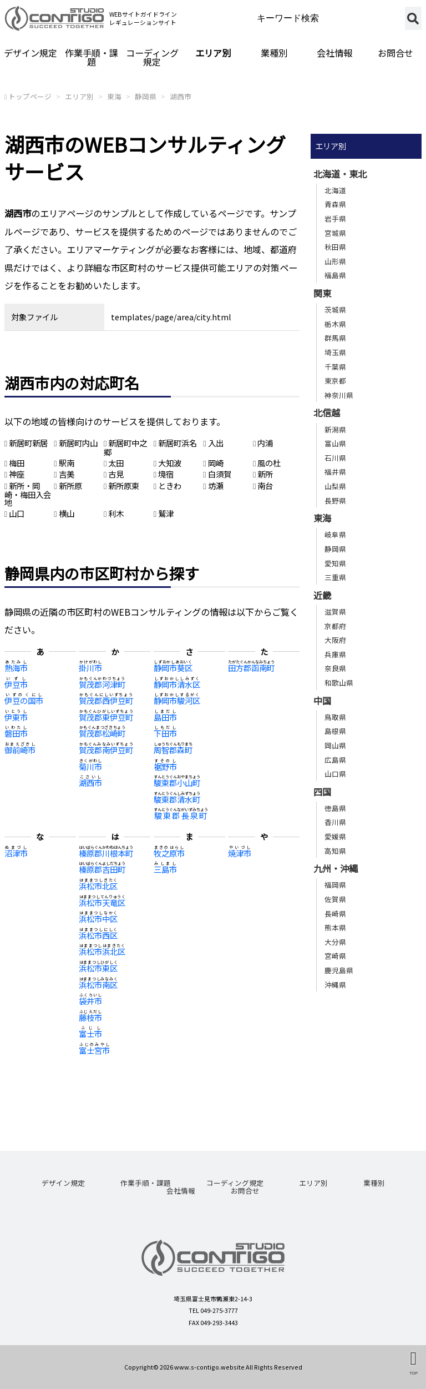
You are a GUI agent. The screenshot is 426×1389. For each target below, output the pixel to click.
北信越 (326, 412)
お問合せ (245, 1190)
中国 (322, 700)
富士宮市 (94, 1050)
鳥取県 (335, 717)
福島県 (335, 275)
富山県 (335, 443)
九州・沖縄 (335, 868)
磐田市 (16, 733)
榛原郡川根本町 (106, 853)
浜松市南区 (98, 984)
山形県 (335, 261)
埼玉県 (335, 352)
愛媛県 (335, 836)
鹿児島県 (338, 970)
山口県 (335, 773)
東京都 (335, 380)
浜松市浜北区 (102, 951)
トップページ (30, 96)
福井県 (335, 471)
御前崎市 (20, 750)
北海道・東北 (340, 173)
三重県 (335, 577)
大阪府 (335, 640)
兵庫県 (335, 654)
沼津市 (16, 853)
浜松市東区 (98, 968)
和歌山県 (338, 682)
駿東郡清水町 (177, 799)
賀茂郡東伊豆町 (106, 717)
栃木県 (335, 324)
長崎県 (335, 913)
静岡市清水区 (177, 684)
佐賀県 (335, 899)
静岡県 (145, 96)
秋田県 (335, 246)
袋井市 (90, 1000)
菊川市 (90, 766)
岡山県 (335, 745)
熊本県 (335, 927)
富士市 (90, 1033)
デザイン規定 (30, 52)
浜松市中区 (98, 918)
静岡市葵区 (173, 667)
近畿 (322, 595)
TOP (413, 1372)
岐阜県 (335, 534)
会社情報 (334, 52)
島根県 (335, 731)
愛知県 (335, 563)
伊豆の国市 (23, 700)
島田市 (165, 717)
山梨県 (335, 486)
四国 (322, 791)
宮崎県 (335, 955)
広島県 (335, 759)
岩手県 (335, 218)
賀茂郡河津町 (102, 684)
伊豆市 (16, 684)
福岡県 (335, 884)
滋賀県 (335, 611)
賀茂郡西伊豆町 (106, 700)
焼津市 (239, 853)
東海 (114, 96)
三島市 (165, 869)
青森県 (335, 204)
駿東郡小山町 (177, 782)
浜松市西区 (98, 935)
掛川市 (90, 667)
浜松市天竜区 (102, 902)
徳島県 (335, 808)
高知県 (335, 851)
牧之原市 (169, 853)
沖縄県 (335, 984)
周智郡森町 (173, 750)
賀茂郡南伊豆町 (106, 750)
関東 (322, 293)
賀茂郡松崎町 (102, 733)
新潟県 (335, 429)
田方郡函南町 (251, 667)
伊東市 (16, 717)
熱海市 (16, 667)
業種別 (274, 52)
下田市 (165, 733)
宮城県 (335, 233)
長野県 (335, 500)
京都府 (335, 626)
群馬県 (335, 338)
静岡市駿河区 (177, 700)
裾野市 (165, 766)
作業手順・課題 (91, 57)
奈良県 (335, 668)
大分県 (335, 942)
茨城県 (335, 309)
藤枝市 (90, 1017)
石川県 (335, 457)
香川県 (335, 822)
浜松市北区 (98, 886)
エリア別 (213, 52)
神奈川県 (338, 395)
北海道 (335, 190)
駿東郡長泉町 (181, 815)
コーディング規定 (152, 57)
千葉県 (335, 366)
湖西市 (180, 96)
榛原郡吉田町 (102, 869)
